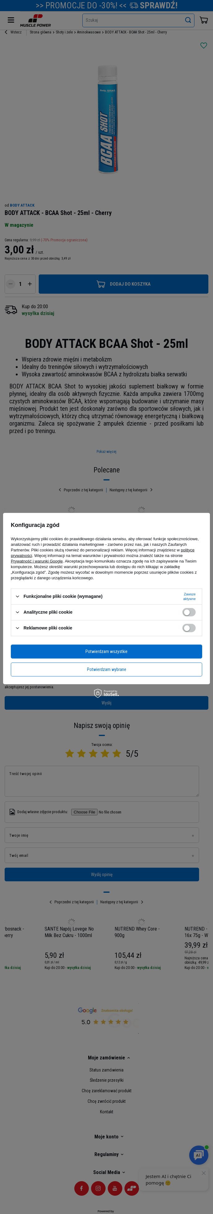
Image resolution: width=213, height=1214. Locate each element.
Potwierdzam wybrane (106, 669)
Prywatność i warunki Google (37, 561)
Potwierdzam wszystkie (106, 651)
